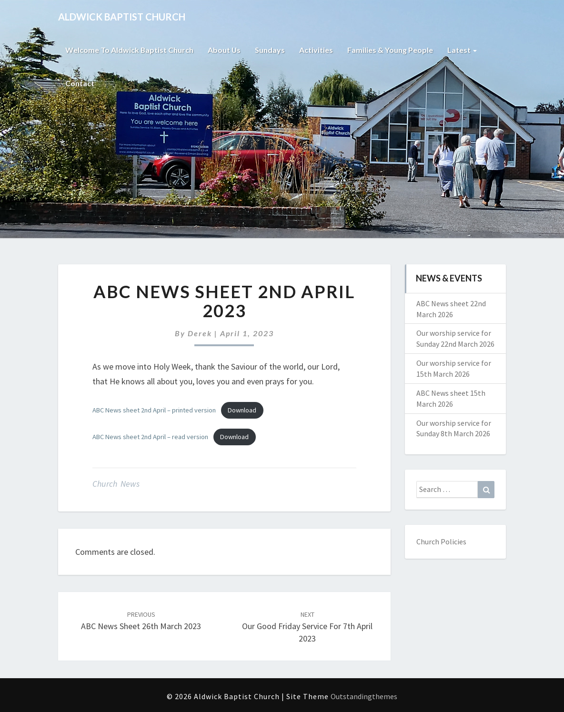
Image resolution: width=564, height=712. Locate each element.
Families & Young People (391, 49)
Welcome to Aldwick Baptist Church (129, 49)
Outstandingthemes (364, 696)
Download (242, 410)
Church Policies (441, 541)
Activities (317, 49)
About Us (225, 49)
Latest (463, 49)
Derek (200, 333)
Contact (79, 83)
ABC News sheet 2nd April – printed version (154, 410)
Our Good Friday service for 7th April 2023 (307, 626)
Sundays (271, 49)
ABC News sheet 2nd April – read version (150, 436)
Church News (116, 483)
